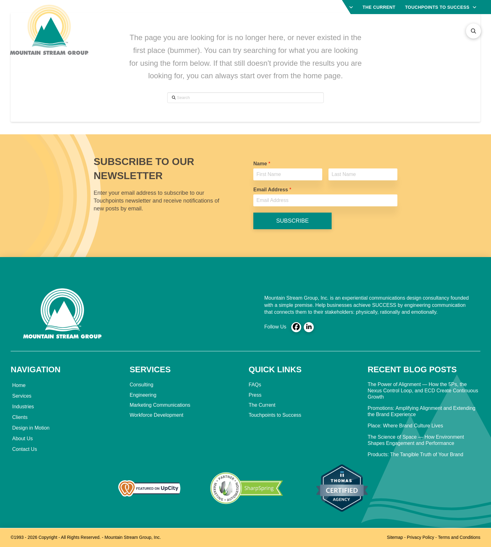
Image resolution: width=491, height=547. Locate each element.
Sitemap (395, 537)
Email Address (272, 189)
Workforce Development (156, 415)
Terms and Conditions (459, 537)
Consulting (141, 384)
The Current (262, 405)
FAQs (255, 384)
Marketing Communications (160, 405)
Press (255, 395)
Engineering (143, 395)
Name (261, 163)
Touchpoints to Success (275, 415)
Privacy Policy (420, 537)
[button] (473, 31)
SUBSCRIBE (292, 221)
